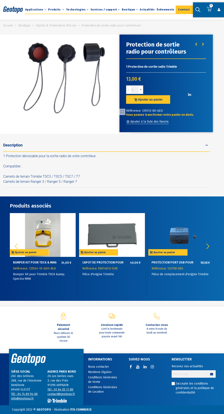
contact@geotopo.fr (61, 394)
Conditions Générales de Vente (102, 380)
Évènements (165, 9)
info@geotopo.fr (22, 398)
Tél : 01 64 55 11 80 (60, 389)
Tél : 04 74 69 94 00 (24, 394)
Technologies (76, 9)
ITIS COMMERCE (81, 409)
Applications (34, 9)
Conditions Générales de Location (102, 389)
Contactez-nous (157, 324)
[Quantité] (134, 89)
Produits (54, 9)
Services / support (103, 9)
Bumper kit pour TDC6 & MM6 (35, 262)
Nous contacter (98, 367)
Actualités (147, 9)
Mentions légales (100, 372)
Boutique (128, 9)
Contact (184, 9)
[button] (207, 246)
